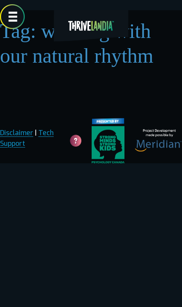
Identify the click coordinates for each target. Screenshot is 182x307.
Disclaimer (16, 132)
